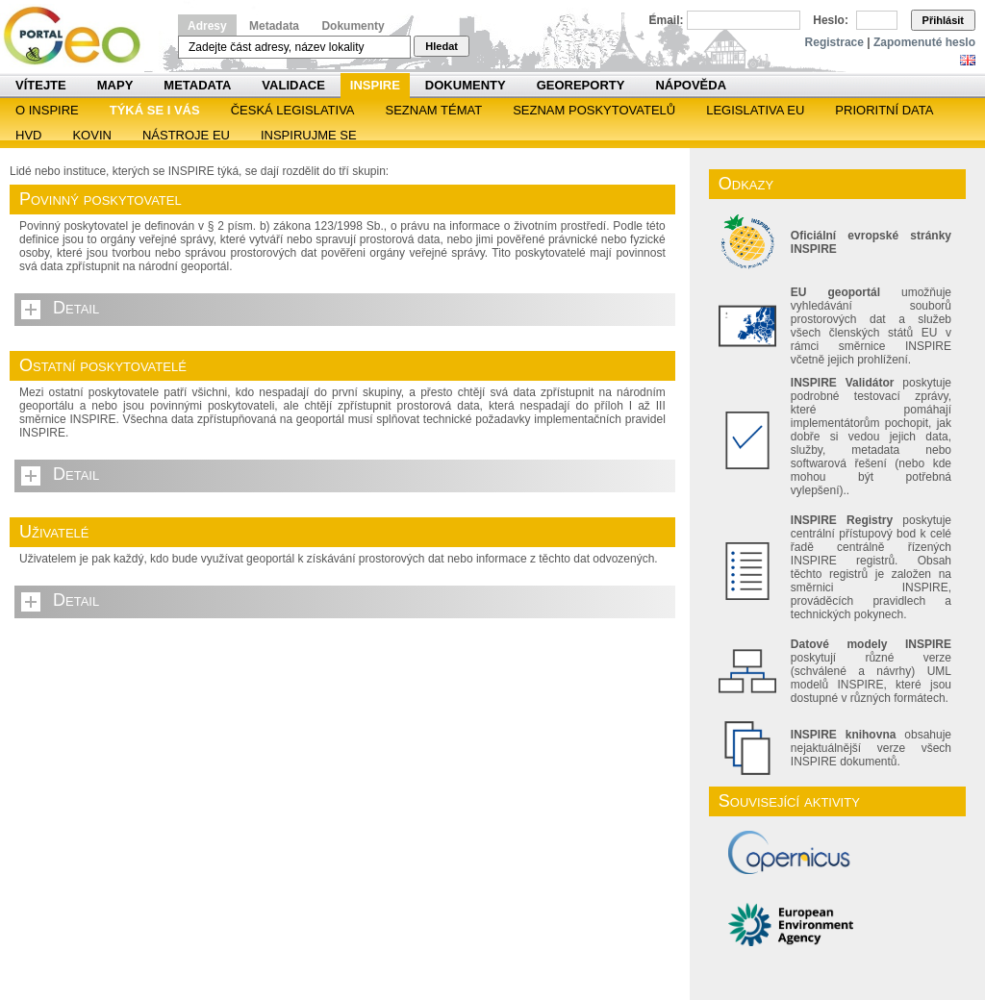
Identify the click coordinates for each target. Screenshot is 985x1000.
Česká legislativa (293, 110)
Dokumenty (352, 26)
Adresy (207, 26)
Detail (76, 307)
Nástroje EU (186, 135)
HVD (28, 135)
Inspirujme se (309, 135)
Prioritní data (884, 110)
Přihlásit (943, 20)
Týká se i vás (155, 110)
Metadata (274, 26)
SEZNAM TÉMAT (434, 110)
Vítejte (40, 85)
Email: (666, 20)
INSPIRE (375, 85)
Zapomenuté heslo (924, 42)
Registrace (834, 42)
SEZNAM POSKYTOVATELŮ (594, 110)
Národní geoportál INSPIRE (79, 36)
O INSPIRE (47, 110)
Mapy (115, 85)
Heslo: (830, 20)
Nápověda (690, 85)
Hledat (441, 46)
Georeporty (581, 85)
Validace (293, 85)
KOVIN (91, 135)
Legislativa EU (755, 110)
